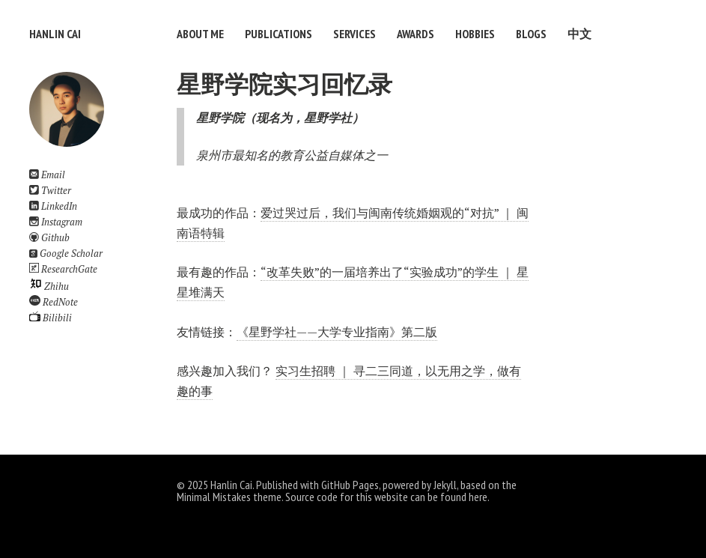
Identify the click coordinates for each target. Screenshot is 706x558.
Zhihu (49, 286)
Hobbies (475, 33)
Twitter (50, 190)
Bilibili (50, 318)
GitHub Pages (350, 484)
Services (354, 33)
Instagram (55, 222)
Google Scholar (66, 253)
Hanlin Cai (55, 33)
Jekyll (445, 484)
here (478, 496)
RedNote (53, 302)
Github (49, 237)
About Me (200, 33)
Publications (278, 33)
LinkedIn (53, 206)
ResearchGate (63, 269)
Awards (415, 33)
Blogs (531, 33)
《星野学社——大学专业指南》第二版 (337, 332)
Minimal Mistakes (214, 496)
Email (47, 175)
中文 (579, 33)
